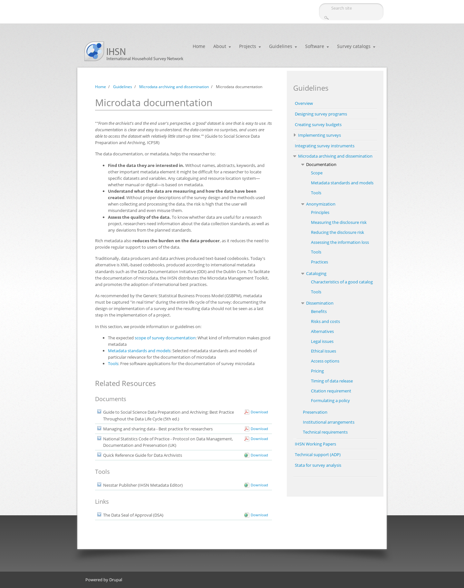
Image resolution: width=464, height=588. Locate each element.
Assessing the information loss (340, 242)
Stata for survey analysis (318, 465)
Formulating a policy (330, 400)
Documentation (321, 164)
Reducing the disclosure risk (337, 232)
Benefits (319, 311)
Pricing (317, 371)
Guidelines (280, 46)
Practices (319, 262)
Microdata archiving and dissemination (174, 86)
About (219, 46)
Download (259, 411)
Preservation (315, 412)
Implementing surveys (319, 135)
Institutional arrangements (328, 422)
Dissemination (320, 303)
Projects (247, 46)
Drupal (115, 580)
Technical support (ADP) (318, 454)
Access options (325, 361)
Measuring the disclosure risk (339, 222)
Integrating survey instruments (324, 146)
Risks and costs (325, 321)
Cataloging (316, 273)
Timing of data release (332, 381)
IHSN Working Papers (315, 444)
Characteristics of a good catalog (342, 282)
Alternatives (322, 331)
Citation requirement (331, 391)
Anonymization (320, 204)
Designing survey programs (321, 114)
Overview (304, 103)
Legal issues (322, 341)
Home (199, 46)
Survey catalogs (354, 46)
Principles (320, 212)
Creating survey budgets (318, 124)
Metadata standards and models (139, 351)
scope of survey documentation (165, 338)
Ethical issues (323, 351)
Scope (317, 173)
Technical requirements (325, 432)
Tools (113, 363)
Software (314, 46)
